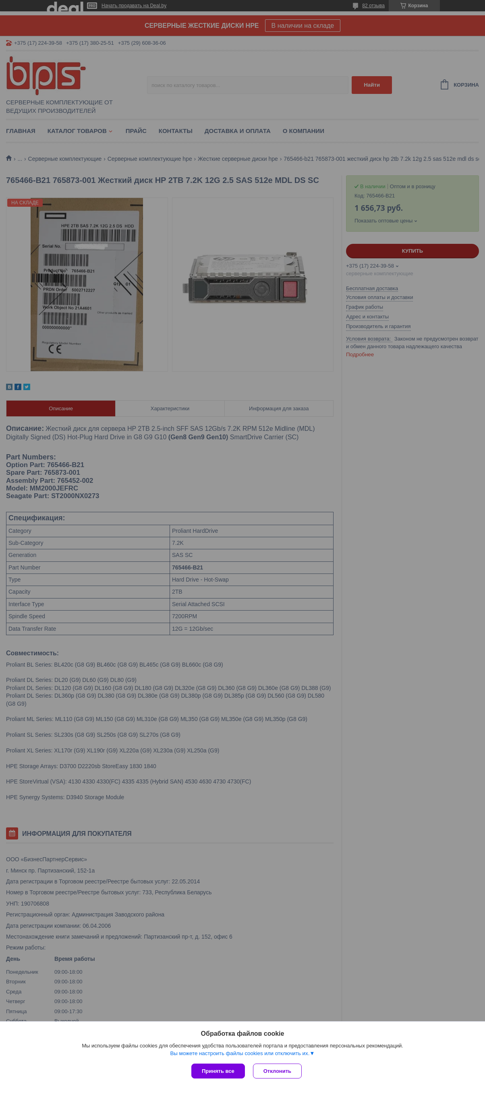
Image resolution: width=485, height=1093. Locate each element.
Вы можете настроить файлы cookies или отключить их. (239, 1053)
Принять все (218, 1071)
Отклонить (277, 1071)
